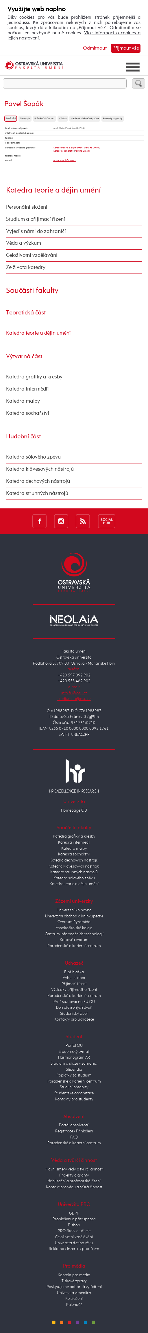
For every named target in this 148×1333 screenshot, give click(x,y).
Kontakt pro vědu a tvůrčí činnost (74, 1187)
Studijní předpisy (74, 1087)
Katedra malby (23, 401)
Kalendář (74, 1305)
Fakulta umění (91, 147)
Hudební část (23, 436)
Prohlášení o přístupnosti (74, 1219)
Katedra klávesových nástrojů (40, 469)
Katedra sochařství (63, 151)
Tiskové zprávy (74, 1281)
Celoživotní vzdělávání (32, 255)
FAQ (74, 1137)
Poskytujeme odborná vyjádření (74, 1287)
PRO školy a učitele (74, 1231)
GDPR (74, 1213)
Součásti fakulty (32, 291)
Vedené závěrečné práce (85, 118)
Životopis (25, 118)
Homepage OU (74, 810)
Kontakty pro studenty (74, 1099)
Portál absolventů (74, 1125)
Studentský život (74, 1014)
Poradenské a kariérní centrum (74, 946)
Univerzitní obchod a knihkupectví (74, 916)
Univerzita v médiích (74, 1293)
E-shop (74, 1225)
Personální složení (26, 207)
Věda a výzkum (23, 243)
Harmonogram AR (74, 1057)
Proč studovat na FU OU (74, 1002)
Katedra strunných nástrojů (37, 493)
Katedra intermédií (27, 389)
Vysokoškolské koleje (74, 928)
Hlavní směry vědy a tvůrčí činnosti (74, 1169)
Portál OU (74, 1046)
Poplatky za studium (74, 1075)
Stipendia (74, 1070)
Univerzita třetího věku (74, 1243)
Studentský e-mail (74, 1052)
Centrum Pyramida (74, 922)
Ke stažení (74, 1299)
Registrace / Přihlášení (74, 1131)
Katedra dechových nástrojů (38, 481)
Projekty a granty (113, 118)
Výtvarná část (24, 356)
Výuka (62, 118)
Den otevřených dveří (74, 1008)
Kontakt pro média (74, 1275)
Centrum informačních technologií (74, 934)
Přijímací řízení (74, 984)
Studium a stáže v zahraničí (74, 1064)
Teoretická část (26, 313)
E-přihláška (74, 972)
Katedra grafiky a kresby (34, 377)
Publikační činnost (44, 118)
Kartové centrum (74, 940)
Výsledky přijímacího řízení (74, 990)
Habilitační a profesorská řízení (74, 1181)
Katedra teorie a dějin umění (68, 147)
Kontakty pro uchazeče (74, 1019)
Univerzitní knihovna (74, 910)
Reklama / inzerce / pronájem (74, 1249)
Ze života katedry (25, 267)
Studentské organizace (74, 1093)
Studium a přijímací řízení (35, 219)
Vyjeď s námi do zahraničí (36, 231)
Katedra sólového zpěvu (33, 457)
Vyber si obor (74, 978)
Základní (11, 118)
